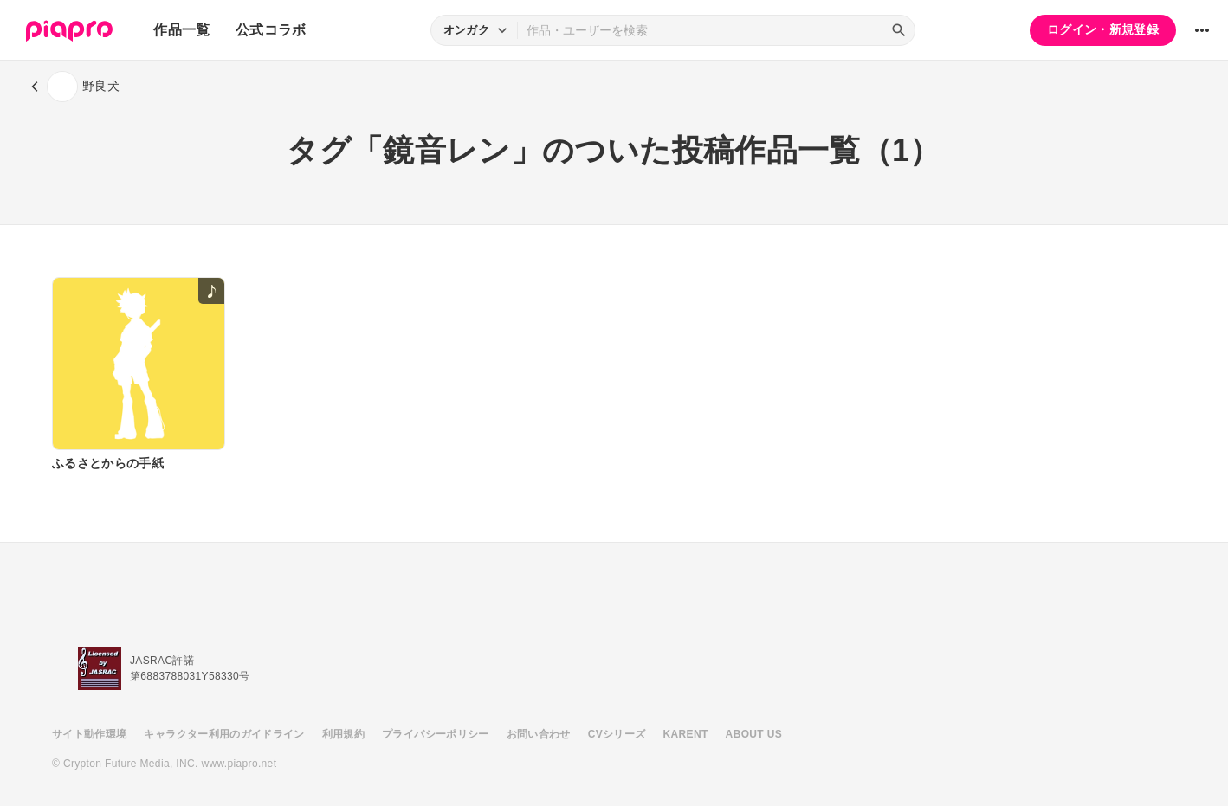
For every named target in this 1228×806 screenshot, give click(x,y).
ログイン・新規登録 (1103, 29)
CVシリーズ (617, 734)
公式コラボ (271, 30)
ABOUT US (754, 734)
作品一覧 (181, 30)
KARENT (685, 734)
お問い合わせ (539, 734)
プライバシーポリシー (435, 734)
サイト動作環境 (89, 734)
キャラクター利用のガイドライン (224, 734)
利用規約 (343, 734)
